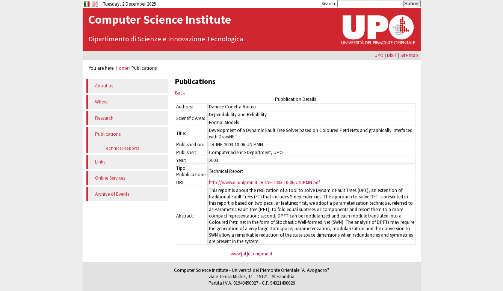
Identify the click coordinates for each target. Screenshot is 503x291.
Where (101, 102)
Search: (329, 3)
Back (180, 93)
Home (122, 68)
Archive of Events (112, 194)
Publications (108, 134)
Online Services (110, 178)
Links (100, 162)
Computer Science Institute (159, 19)
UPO (379, 55)
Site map (409, 55)
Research (104, 118)
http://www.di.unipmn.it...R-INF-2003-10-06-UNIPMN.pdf (264, 182)
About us (104, 85)
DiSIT (392, 55)
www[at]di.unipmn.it (251, 253)
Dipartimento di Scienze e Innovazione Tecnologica (165, 38)
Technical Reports (121, 148)
